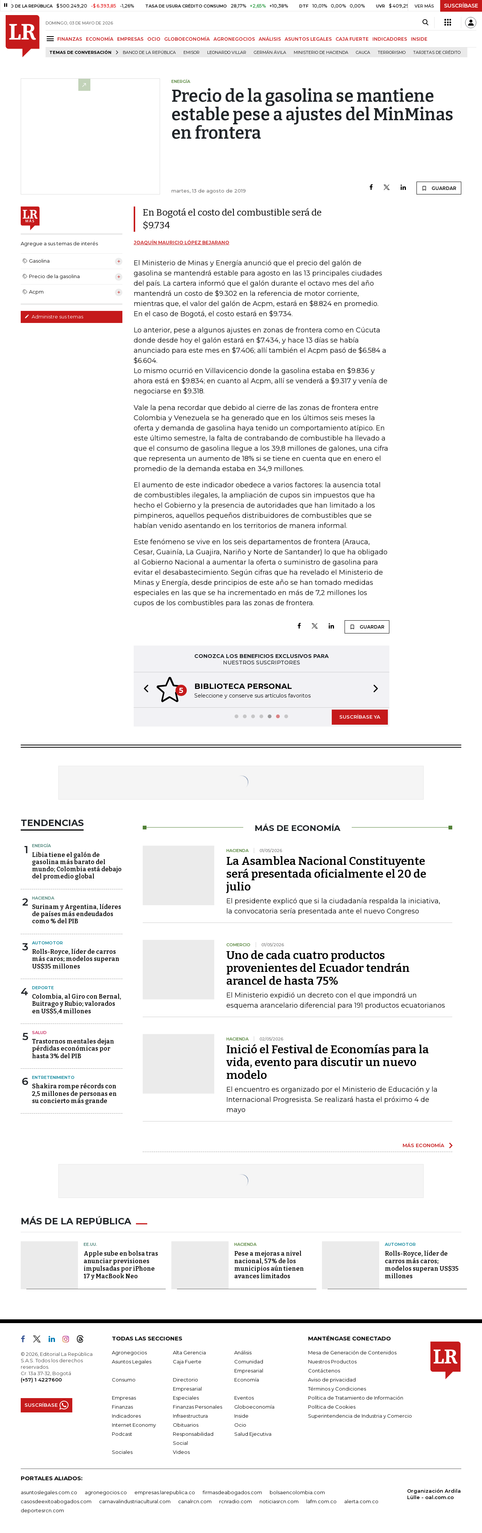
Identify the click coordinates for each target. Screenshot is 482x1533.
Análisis (243, 1352)
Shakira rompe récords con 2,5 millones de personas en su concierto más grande (74, 1093)
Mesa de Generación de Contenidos (352, 1352)
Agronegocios (129, 1352)
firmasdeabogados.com (232, 1492)
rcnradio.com (235, 1501)
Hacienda (43, 898)
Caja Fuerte (187, 1362)
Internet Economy (134, 1425)
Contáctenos (324, 1371)
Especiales (186, 1398)
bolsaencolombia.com (297, 1492)
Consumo (124, 1380)
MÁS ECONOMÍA (423, 1145)
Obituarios (185, 1425)
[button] (144, 689)
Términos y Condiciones (337, 1389)
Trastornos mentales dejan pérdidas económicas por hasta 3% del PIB (73, 1048)
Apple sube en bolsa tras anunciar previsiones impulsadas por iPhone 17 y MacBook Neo (121, 1265)
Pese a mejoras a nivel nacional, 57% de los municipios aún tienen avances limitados (269, 1265)
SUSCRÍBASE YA (359, 717)
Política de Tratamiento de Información (355, 1398)
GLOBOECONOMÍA (187, 39)
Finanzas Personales (197, 1407)
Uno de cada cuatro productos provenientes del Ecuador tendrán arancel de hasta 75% (318, 968)
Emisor (191, 52)
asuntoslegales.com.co (49, 1492)
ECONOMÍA (99, 39)
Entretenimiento (53, 1077)
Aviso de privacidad (332, 1380)
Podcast (122, 1434)
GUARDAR (438, 188)
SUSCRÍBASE (461, 5)
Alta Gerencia (189, 1352)
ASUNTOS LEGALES (308, 39)
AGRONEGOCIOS (234, 39)
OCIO (153, 39)
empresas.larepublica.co (164, 1492)
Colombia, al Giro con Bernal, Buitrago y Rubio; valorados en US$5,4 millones (76, 1003)
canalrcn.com (195, 1501)
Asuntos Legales (131, 1362)
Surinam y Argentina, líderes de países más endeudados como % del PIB (76, 914)
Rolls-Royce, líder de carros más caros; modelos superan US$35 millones (75, 959)
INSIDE (419, 39)
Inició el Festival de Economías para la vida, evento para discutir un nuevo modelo (327, 1062)
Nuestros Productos (332, 1362)
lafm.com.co (321, 1501)
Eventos (244, 1398)
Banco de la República (149, 52)
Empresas (124, 1398)
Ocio (240, 1425)
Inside (241, 1416)
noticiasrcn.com (279, 1501)
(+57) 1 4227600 (41, 1380)
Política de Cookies (331, 1407)
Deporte (43, 987)
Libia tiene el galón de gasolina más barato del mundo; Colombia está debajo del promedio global (77, 865)
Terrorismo (392, 52)
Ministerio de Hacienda (321, 52)
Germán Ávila (270, 52)
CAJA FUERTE (352, 39)
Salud (39, 1032)
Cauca (363, 52)
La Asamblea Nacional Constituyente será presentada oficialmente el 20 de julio (326, 873)
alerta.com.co (361, 1501)
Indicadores (126, 1416)
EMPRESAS (130, 39)
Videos (181, 1452)
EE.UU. (90, 1244)
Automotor (47, 943)
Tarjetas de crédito (437, 52)
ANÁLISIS (270, 39)
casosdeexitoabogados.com (56, 1501)
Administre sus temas (53, 317)
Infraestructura (190, 1416)
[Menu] (51, 39)
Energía (41, 845)
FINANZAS (69, 39)
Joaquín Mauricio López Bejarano (181, 242)
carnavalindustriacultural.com (135, 1501)
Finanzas (122, 1407)
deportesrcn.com (42, 1510)
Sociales (122, 1452)
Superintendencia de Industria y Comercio (360, 1416)
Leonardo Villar (226, 52)
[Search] (425, 22)
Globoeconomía (254, 1407)
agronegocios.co (106, 1492)
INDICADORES (389, 39)
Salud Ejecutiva (253, 1434)
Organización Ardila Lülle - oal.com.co (434, 1494)
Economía (246, 1380)
